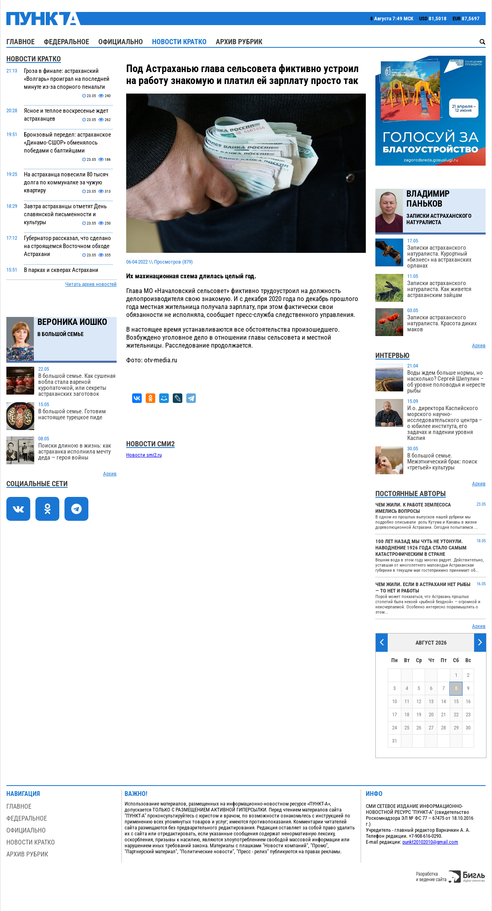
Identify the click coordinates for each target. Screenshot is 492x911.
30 (468, 728)
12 (418, 701)
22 (456, 714)
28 (443, 728)
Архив (110, 474)
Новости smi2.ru (144, 455)
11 (406, 701)
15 (456, 701)
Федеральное (66, 41)
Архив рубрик (239, 41)
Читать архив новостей (91, 284)
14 (443, 701)
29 (456, 728)
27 (431, 728)
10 (394, 701)
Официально (120, 41)
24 (394, 728)
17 (394, 714)
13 (431, 701)
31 (394, 741)
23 (468, 714)
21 (443, 714)
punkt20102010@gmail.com (430, 842)
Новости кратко (179, 41)
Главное (20, 41)
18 (406, 714)
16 (468, 701)
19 (418, 714)
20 (431, 714)
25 (406, 728)
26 (418, 728)
